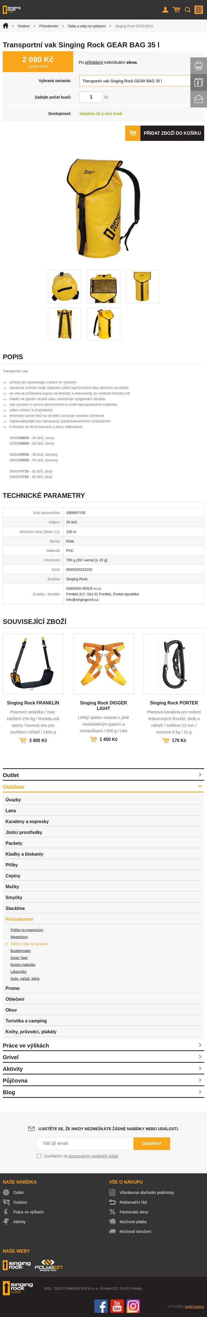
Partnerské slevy (134, 1212)
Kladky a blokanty (24, 854)
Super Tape (19, 958)
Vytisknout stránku (198, 65)
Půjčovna (15, 1081)
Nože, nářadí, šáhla (25, 979)
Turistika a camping (26, 1021)
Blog (9, 1092)
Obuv (11, 1010)
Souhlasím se (81, 1156)
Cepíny (13, 875)
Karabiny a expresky (27, 821)
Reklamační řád (133, 1202)
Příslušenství (48, 26)
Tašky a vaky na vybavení (87, 26)
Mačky (12, 886)
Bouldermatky (21, 951)
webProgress (194, 1307)
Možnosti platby (133, 1222)
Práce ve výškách (26, 1045)
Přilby (12, 865)
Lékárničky (18, 972)
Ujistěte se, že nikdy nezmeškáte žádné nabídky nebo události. (109, 1129)
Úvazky (13, 799)
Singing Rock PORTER (174, 703)
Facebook (101, 1306)
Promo (13, 988)
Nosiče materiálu (23, 965)
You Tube (117, 1306)
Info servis (198, 82)
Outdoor (24, 26)
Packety (14, 843)
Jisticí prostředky (24, 832)
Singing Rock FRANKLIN (33, 703)
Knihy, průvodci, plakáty (31, 1031)
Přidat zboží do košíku (172, 133)
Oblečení (15, 999)
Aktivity (13, 1069)
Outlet (11, 775)
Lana (11, 810)
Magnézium (19, 937)
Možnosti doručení (135, 1231)
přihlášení (94, 62)
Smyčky (14, 897)
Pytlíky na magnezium (27, 930)
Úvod (5, 25)
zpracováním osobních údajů (93, 1156)
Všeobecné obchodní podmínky (147, 1192)
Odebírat (152, 1143)
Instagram (133, 1306)
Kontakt (198, 99)
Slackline (15, 908)
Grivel (11, 1057)
